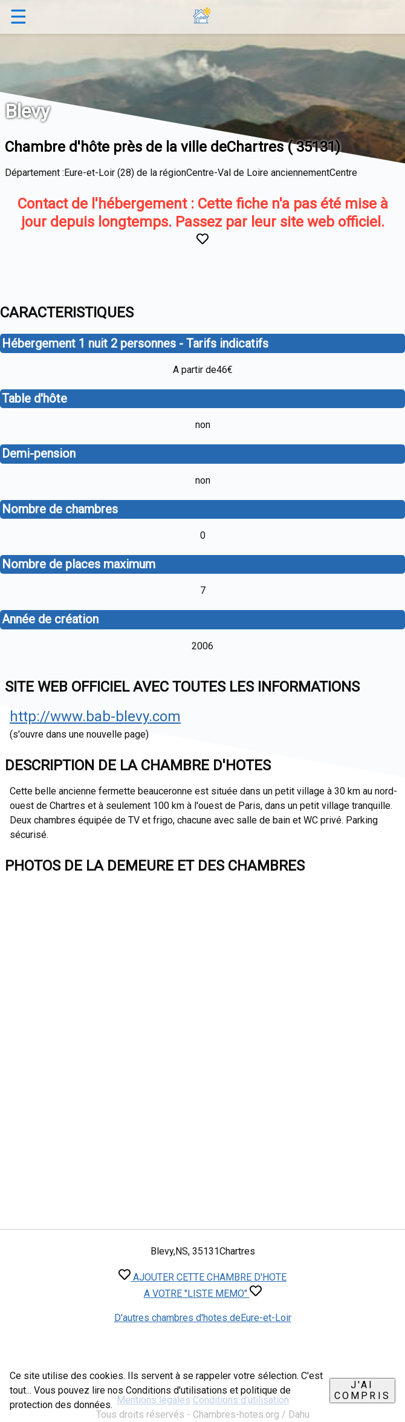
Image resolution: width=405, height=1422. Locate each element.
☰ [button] (18, 16)
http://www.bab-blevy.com (95, 716)
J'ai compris (362, 1390)
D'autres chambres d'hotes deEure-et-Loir (202, 1317)
